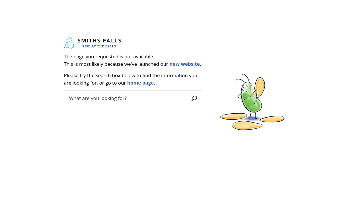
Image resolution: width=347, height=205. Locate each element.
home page (140, 82)
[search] (126, 98)
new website (184, 64)
